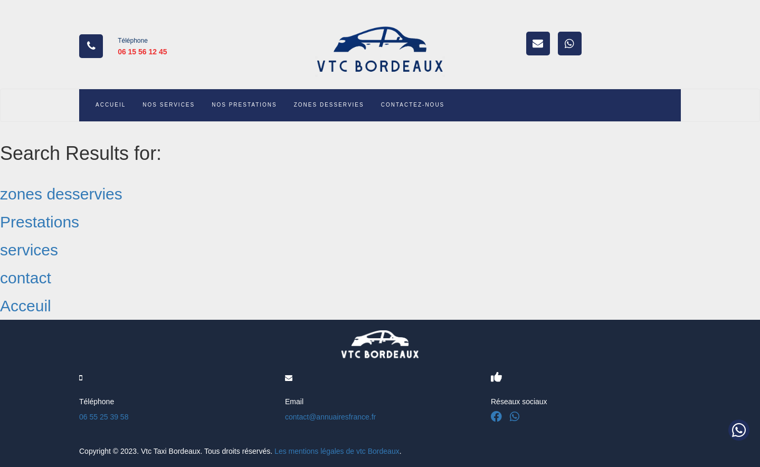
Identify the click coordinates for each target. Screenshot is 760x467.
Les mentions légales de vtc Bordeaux (337, 451)
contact (25, 278)
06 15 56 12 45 (142, 51)
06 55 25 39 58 (103, 417)
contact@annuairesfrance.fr (330, 417)
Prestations (39, 222)
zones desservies (61, 194)
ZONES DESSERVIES (329, 105)
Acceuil (25, 305)
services (29, 250)
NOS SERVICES (168, 105)
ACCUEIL (111, 105)
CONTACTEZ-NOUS (413, 105)
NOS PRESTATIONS (244, 105)
